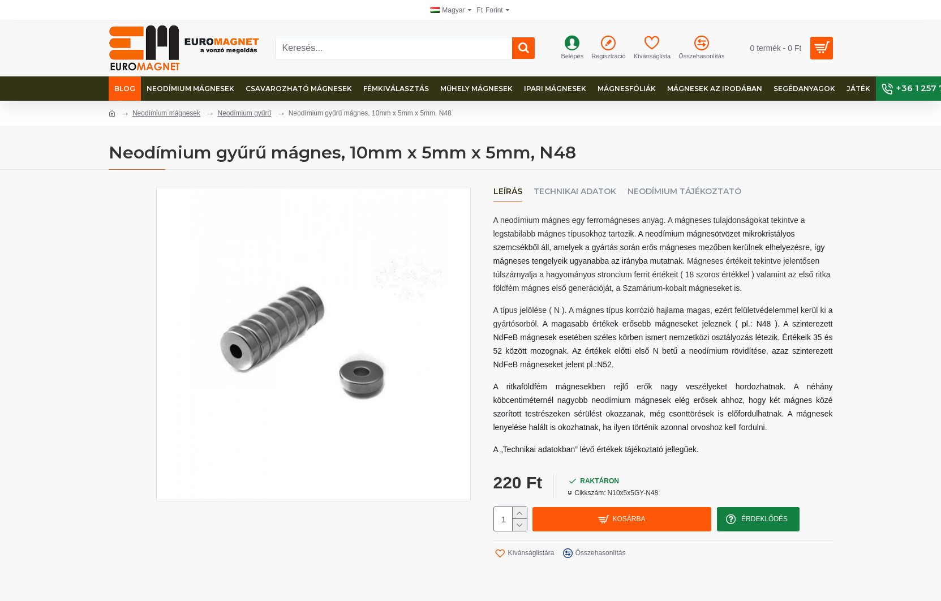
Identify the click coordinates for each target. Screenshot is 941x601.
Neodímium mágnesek (166, 113)
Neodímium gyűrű (244, 113)
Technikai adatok (575, 191)
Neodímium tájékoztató (684, 191)
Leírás (507, 191)
